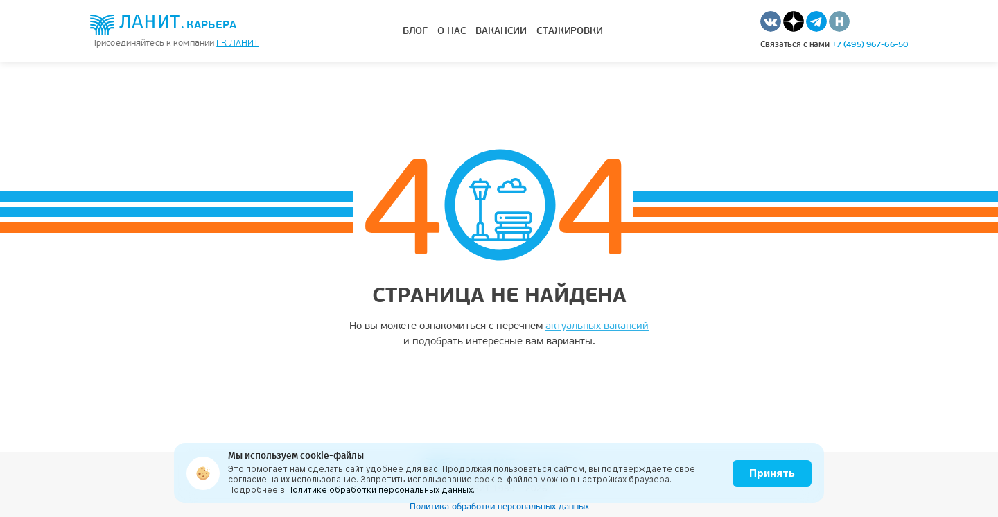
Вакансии (501, 31)
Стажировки (569, 31)
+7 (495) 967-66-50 (870, 45)
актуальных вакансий (597, 325)
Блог (415, 31)
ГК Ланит (237, 43)
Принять (772, 473)
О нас (451, 31)
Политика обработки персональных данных (499, 506)
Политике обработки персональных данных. (381, 489)
